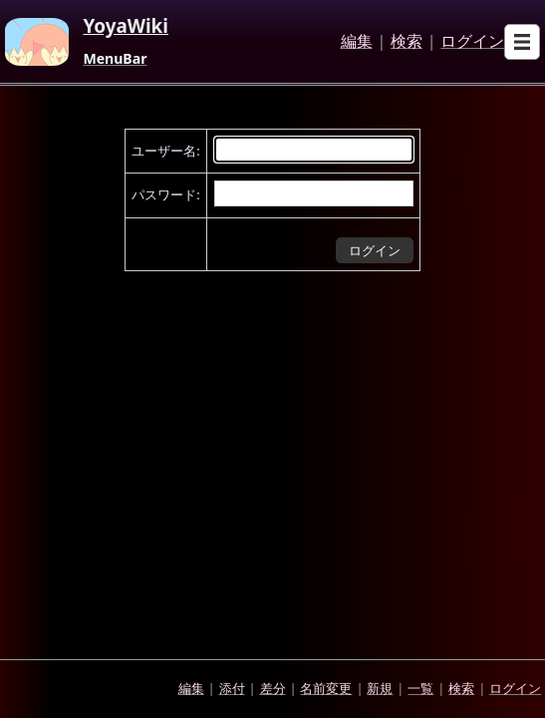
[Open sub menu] (522, 42)
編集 (357, 42)
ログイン (472, 42)
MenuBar (114, 59)
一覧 (420, 688)
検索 (406, 42)
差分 (273, 688)
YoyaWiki (125, 27)
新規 (380, 688)
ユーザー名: (165, 151)
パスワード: (165, 194)
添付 (232, 688)
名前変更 (326, 688)
